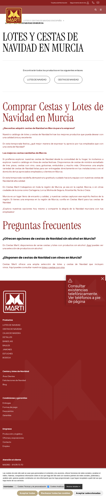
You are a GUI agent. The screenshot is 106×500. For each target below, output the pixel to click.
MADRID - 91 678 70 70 (13, 464)
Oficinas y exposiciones (13, 438)
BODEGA (7, 357)
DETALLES (7, 337)
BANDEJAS (8, 341)
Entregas (7, 403)
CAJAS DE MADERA (12, 333)
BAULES (6, 345)
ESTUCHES (8, 353)
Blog (5, 384)
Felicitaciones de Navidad (14, 380)
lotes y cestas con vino (53, 267)
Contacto (7, 442)
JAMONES (7, 349)
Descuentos (8, 411)
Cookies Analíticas (57, 487)
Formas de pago (10, 407)
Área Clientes (9, 376)
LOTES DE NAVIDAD (37, 79)
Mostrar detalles (73, 487)
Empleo (6, 446)
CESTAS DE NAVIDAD (68, 79)
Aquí (89, 245)
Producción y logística (12, 434)
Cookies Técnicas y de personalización (32, 487)
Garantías (7, 415)
